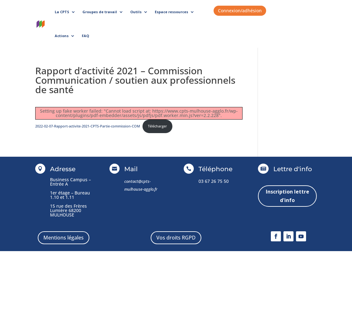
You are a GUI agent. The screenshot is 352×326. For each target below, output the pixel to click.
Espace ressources (171, 11)
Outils (136, 11)
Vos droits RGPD (176, 237)
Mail (131, 169)
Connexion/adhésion (240, 11)
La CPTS (62, 11)
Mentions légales (63, 237)
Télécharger (157, 126)
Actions (62, 35)
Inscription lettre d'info (287, 196)
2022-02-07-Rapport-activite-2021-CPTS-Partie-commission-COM (87, 126)
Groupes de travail (99, 11)
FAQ (85, 35)
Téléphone (215, 169)
